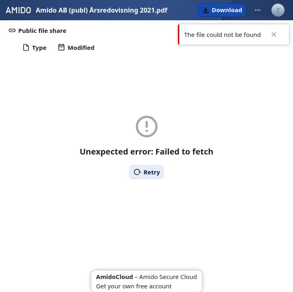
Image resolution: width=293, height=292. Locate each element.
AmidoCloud (114, 277)
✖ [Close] (274, 34)
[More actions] (257, 10)
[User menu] (278, 10)
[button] (222, 10)
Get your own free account (133, 286)
